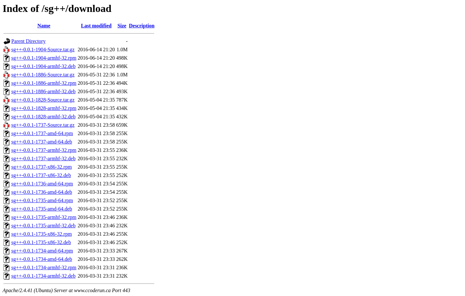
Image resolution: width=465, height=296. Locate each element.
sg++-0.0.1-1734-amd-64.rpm (42, 250)
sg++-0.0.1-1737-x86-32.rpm (41, 167)
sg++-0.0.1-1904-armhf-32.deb (43, 66)
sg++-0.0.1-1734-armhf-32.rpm (44, 267)
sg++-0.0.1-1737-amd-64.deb (41, 141)
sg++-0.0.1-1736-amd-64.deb (41, 192)
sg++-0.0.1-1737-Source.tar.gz (43, 125)
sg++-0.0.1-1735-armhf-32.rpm (44, 217)
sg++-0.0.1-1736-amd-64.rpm (42, 183)
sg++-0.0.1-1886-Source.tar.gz (43, 74)
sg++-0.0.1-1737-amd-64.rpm (42, 133)
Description (141, 25)
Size (122, 25)
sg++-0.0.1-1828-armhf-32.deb (43, 116)
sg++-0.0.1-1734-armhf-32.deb (43, 276)
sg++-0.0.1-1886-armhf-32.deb (43, 91)
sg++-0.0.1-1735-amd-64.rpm (42, 200)
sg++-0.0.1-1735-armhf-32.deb (43, 225)
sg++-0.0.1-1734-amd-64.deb (41, 259)
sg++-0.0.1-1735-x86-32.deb (41, 242)
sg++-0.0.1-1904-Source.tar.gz (43, 49)
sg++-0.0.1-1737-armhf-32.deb (43, 158)
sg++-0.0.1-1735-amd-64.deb (41, 209)
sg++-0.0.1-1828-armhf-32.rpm (44, 108)
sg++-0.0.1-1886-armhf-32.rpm (44, 83)
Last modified (96, 25)
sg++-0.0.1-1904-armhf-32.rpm (44, 58)
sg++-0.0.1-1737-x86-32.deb (41, 175)
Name (43, 25)
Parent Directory (28, 41)
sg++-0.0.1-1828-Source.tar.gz (43, 100)
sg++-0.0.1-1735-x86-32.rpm (41, 234)
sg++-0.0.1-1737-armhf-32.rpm (44, 150)
